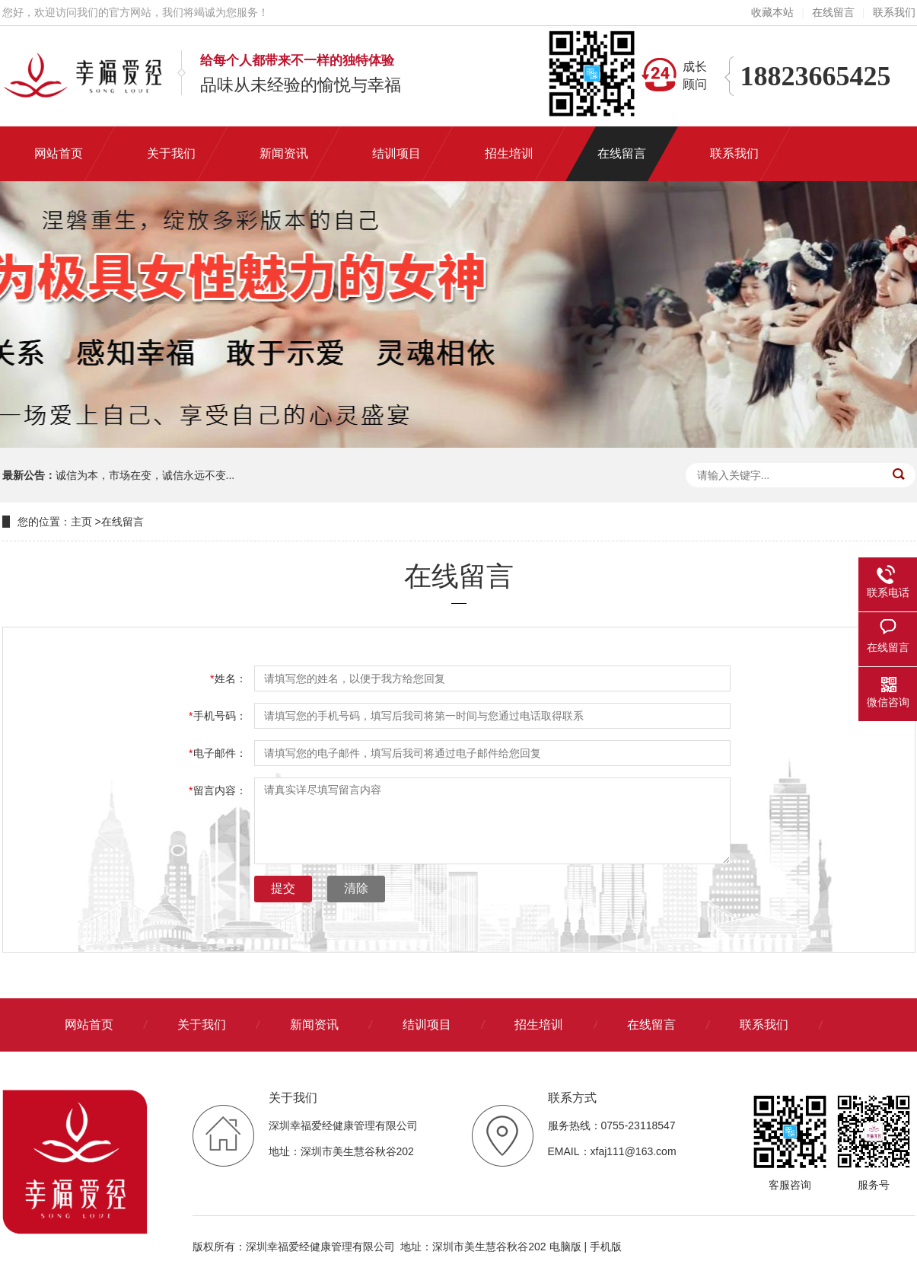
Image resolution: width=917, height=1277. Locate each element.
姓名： (228, 678)
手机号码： (217, 716)
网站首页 (89, 1024)
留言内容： (217, 790)
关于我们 (201, 1024)
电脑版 (565, 1246)
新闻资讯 (314, 1024)
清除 (356, 888)
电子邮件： (217, 753)
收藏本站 (772, 12)
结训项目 (427, 1024)
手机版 (606, 1246)
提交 (283, 888)
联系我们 (894, 12)
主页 (81, 522)
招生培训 (538, 1024)
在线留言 (833, 12)
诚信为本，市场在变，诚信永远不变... (145, 475)
